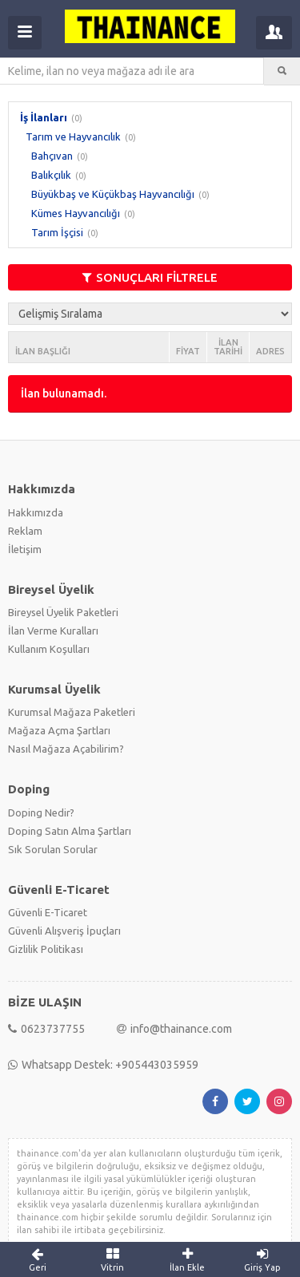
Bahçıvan (52, 155)
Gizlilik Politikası (45, 949)
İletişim (25, 549)
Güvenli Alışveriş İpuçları (64, 930)
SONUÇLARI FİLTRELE (150, 277)
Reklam (25, 530)
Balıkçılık (51, 174)
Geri (37, 1259)
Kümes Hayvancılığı (75, 213)
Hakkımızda (35, 512)
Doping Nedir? (41, 812)
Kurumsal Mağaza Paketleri (71, 712)
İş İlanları (43, 117)
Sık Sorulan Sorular (53, 849)
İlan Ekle (188, 1259)
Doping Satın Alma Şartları (69, 830)
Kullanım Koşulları (49, 648)
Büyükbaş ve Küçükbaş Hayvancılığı (112, 194)
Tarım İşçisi (57, 232)
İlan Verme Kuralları (53, 630)
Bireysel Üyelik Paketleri (63, 612)
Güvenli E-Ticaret (47, 912)
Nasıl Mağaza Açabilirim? (66, 748)
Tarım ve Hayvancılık (73, 136)
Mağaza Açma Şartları (59, 730)
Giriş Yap (262, 1259)
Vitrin (112, 1259)
